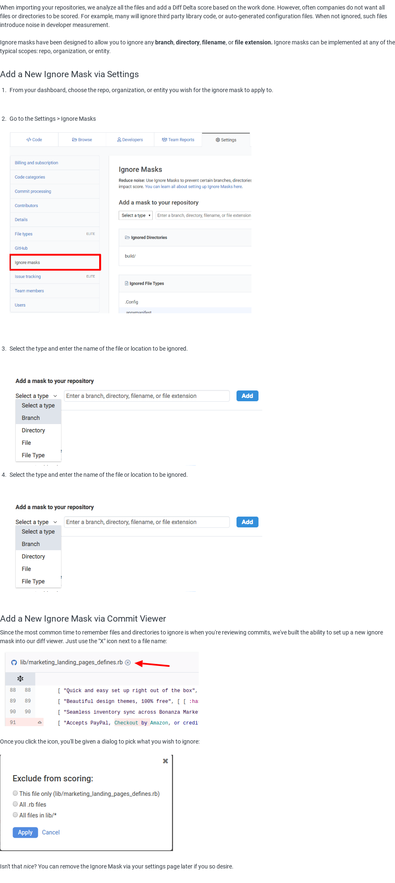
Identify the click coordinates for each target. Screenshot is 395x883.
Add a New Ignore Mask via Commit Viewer (83, 619)
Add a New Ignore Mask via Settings (69, 74)
